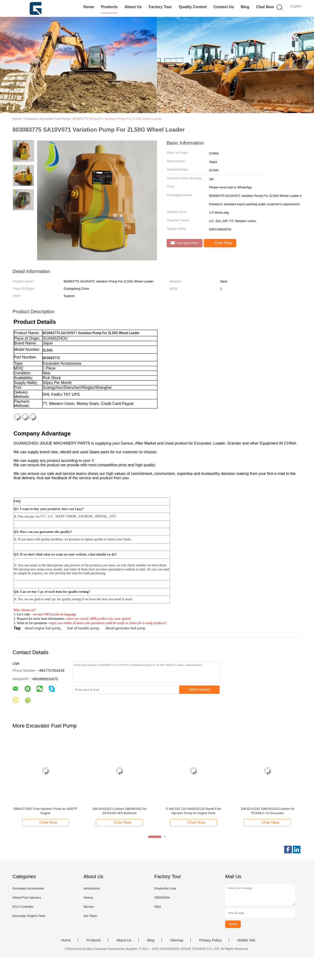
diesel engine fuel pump (42, 628)
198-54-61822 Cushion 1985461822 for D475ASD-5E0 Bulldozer (119, 811)
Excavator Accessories (28, 888)
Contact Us (224, 7)
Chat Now (265, 7)
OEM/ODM (162, 897)
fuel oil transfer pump (83, 628)
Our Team (90, 916)
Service (88, 906)
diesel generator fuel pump (125, 628)
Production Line (165, 888)
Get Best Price (184, 243)
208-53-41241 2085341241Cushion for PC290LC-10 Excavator (267, 811)
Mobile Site (246, 940)
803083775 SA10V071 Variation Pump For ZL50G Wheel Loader (117, 119)
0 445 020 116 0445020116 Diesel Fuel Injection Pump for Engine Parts (193, 811)
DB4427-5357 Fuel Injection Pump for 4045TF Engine (45, 811)
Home (88, 7)
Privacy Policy (210, 940)
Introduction (91, 888)
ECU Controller (23, 906)
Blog (245, 7)
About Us (133, 7)
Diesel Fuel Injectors (27, 897)
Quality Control (193, 7)
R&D (157, 906)
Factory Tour (160, 7)
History (88, 897)
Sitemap (176, 940)
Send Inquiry (199, 689)
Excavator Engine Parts (29, 916)
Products (109, 7)
